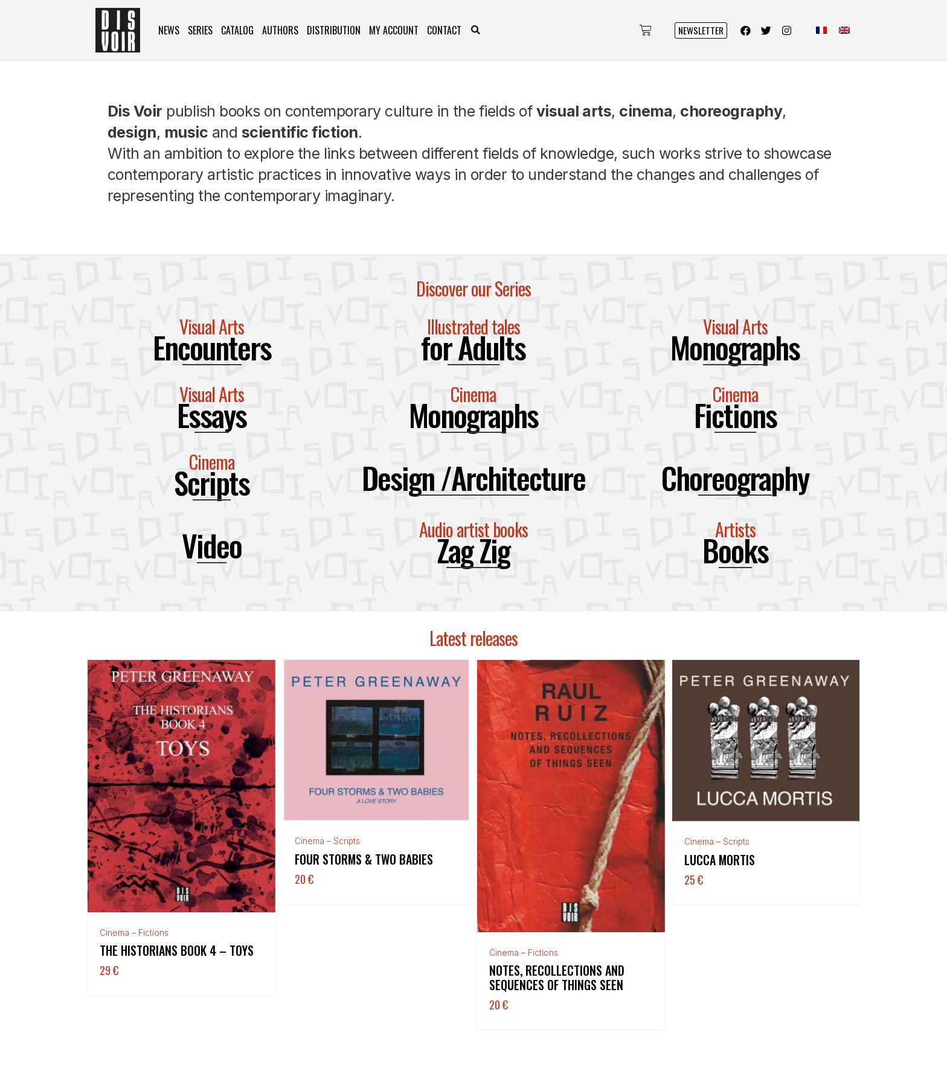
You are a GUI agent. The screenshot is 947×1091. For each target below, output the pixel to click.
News (168, 30)
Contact (444, 30)
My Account (394, 30)
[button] (476, 30)
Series (200, 30)
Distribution (334, 30)
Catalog (237, 30)
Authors (280, 30)
